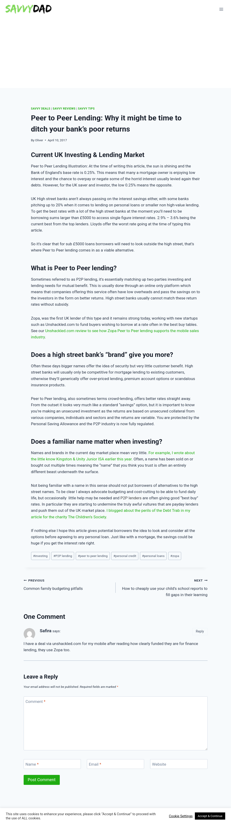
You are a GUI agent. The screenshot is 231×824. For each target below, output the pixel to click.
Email (95, 764)
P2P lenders (131, 498)
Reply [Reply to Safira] (200, 631)
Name (32, 764)
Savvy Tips (86, 108)
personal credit (124, 556)
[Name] (52, 764)
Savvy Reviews (64, 108)
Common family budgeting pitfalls (68, 584)
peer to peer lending (93, 556)
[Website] (179, 764)
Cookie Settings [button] (181, 816)
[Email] (115, 764)
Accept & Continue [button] (210, 816)
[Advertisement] (115, 53)
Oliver (39, 140)
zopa (174, 556)
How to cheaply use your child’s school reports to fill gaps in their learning (164, 587)
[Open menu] (221, 9)
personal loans (153, 556)
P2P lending (63, 556)
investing (40, 556)
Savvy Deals (40, 108)
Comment (35, 701)
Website (159, 764)
